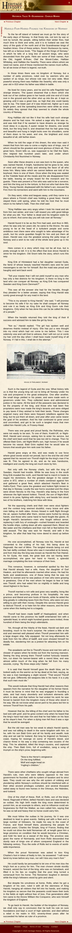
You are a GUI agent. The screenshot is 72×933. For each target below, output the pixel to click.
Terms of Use (35, 927)
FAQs (25, 927)
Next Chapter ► (62, 22)
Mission (17, 927)
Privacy (46, 927)
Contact (54, 927)
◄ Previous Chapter (12, 22)
